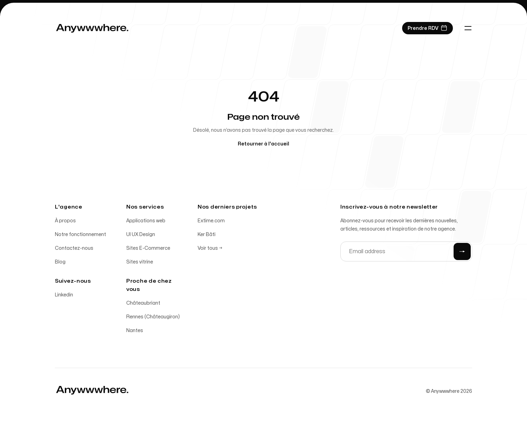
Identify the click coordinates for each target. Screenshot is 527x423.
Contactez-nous (74, 248)
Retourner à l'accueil (263, 144)
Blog (60, 262)
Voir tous (210, 248)
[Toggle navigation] (468, 28)
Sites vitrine (139, 262)
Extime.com (211, 221)
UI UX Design (140, 234)
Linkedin (64, 295)
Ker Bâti (206, 234)
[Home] (92, 28)
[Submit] (462, 251)
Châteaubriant (143, 303)
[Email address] (406, 251)
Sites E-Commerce (148, 248)
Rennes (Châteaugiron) (153, 317)
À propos (65, 221)
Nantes (134, 330)
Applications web (145, 221)
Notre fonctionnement (80, 234)
